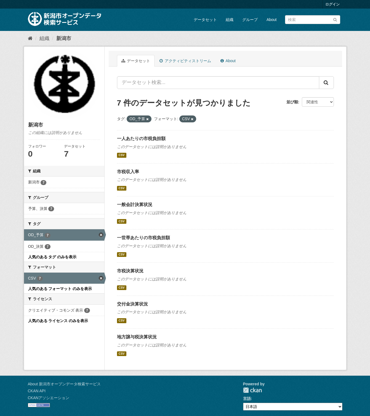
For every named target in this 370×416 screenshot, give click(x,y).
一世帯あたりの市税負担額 (143, 237)
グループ (250, 19)
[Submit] (335, 19)
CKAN (252, 390)
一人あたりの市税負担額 (141, 138)
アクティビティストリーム (185, 61)
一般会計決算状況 (134, 204)
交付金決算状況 (132, 304)
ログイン (332, 4)
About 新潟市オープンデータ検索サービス (64, 384)
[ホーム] (30, 38)
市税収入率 (128, 171)
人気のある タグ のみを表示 (52, 257)
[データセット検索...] (218, 82)
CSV (122, 155)
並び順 (292, 102)
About (272, 19)
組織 (229, 19)
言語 (247, 398)
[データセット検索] (312, 19)
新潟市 (63, 38)
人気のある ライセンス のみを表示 (58, 320)
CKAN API (37, 391)
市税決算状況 (130, 270)
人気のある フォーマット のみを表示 (60, 288)
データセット (205, 19)
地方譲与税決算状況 (137, 337)
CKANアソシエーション (49, 398)
